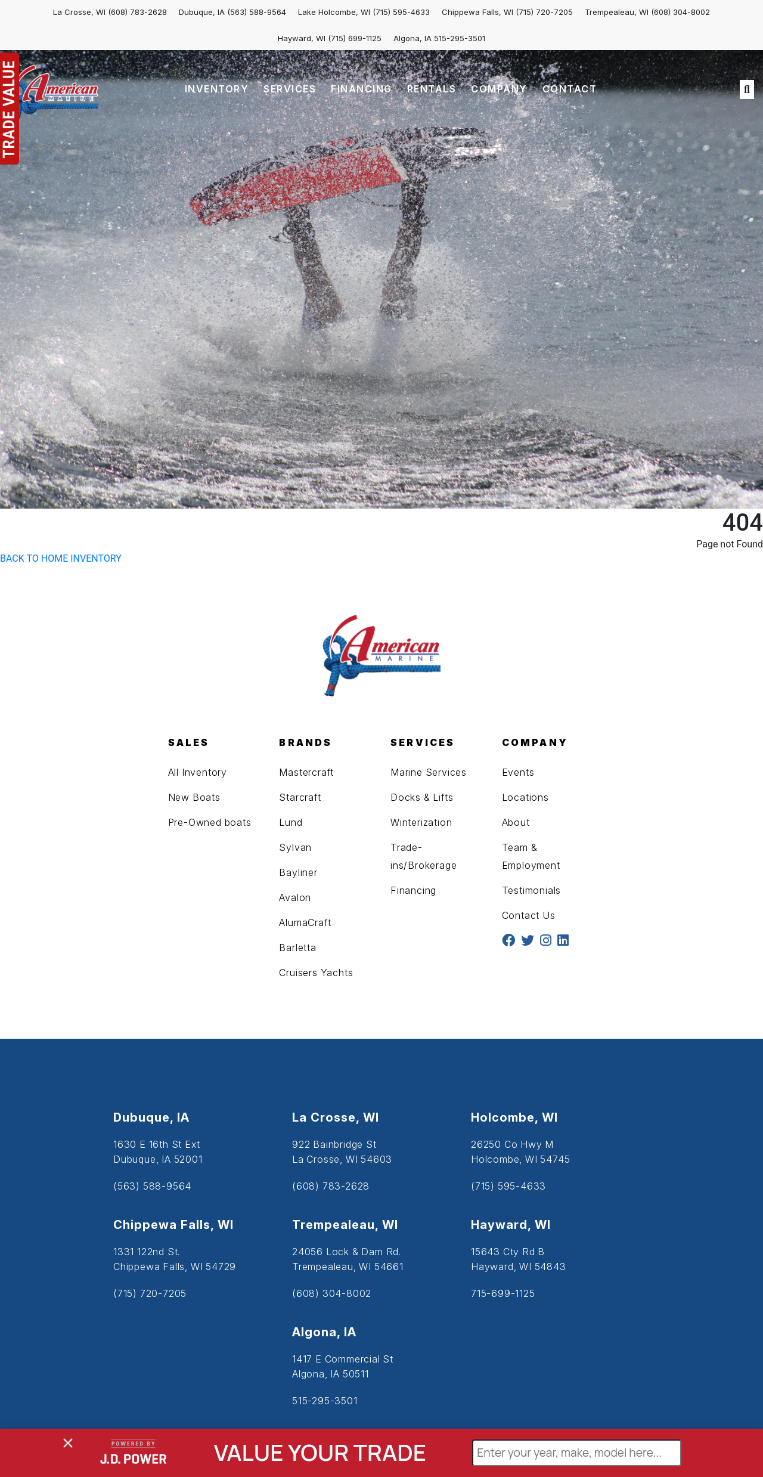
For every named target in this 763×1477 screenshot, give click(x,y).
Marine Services (428, 772)
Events (518, 772)
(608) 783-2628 (137, 12)
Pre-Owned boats (210, 822)
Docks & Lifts (421, 797)
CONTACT (569, 89)
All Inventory (197, 772)
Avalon (295, 897)
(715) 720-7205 (544, 12)
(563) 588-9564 (256, 12)
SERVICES (289, 89)
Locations (525, 797)
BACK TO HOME (34, 558)
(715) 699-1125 (355, 38)
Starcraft (300, 797)
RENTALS (432, 89)
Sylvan (295, 847)
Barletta (297, 947)
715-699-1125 (503, 1293)
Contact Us (529, 915)
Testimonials (532, 890)
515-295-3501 (459, 38)
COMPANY (499, 89)
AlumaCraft (305, 922)
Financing (413, 890)
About (516, 822)
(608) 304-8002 (680, 12)
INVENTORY (217, 89)
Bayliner (298, 872)
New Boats (194, 797)
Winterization (421, 822)
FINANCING (361, 89)
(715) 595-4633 (401, 12)
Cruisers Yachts (316, 973)
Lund (290, 822)
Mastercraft (306, 772)
